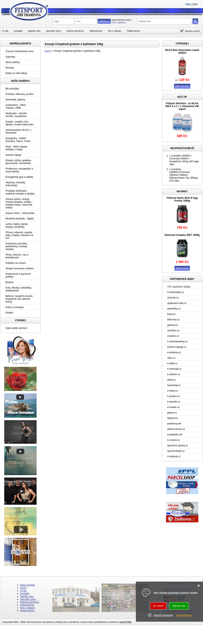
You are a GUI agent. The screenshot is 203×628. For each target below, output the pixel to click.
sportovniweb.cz (176, 451)
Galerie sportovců (75, 31)
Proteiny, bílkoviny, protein (19, 94)
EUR (195, 4)
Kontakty (18, 31)
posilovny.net (174, 423)
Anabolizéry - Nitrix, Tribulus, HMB (15, 106)
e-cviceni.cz (173, 440)
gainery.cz (172, 325)
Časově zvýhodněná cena (19, 51)
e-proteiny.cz (174, 352)
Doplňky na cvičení (15, 263)
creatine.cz (173, 336)
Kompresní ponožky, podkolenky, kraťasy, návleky (16, 246)
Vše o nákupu (114, 31)
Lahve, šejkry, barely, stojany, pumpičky (16, 225)
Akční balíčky (12, 62)
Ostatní (9, 312)
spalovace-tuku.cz (177, 303)
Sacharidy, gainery (15, 99)
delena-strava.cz (176, 429)
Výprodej (10, 56)
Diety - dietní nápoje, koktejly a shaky (16, 148)
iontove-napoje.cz (176, 347)
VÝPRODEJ (182, 43)
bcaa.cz (171, 314)
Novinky (9, 67)
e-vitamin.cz (173, 374)
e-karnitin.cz (173, 401)
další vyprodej (182, 86)
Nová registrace (119, 22)
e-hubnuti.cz (173, 456)
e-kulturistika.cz (175, 292)
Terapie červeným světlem (19, 268)
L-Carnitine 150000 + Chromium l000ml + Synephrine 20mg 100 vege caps (184, 160)
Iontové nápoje (13, 155)
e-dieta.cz (172, 390)
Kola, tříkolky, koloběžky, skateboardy (18, 289)
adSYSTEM (125, 622)
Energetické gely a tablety (19, 177)
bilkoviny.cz (173, 319)
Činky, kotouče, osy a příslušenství (16, 256)
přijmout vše (179, 605)
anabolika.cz (174, 308)
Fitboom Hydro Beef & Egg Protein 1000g (182, 199)
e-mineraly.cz (174, 368)
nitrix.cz (171, 357)
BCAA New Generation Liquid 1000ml (182, 51)
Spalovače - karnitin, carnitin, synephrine (16, 115)
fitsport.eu (172, 418)
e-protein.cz (173, 396)
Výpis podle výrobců (16, 328)
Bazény (9, 282)
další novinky (182, 268)
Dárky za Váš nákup (16, 73)
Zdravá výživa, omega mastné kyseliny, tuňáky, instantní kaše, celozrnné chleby (18, 203)
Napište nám (34, 31)
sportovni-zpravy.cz (177, 445)
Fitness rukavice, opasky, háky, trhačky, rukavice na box (19, 235)
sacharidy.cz (174, 385)
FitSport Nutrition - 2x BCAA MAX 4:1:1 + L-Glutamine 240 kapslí (182, 106)
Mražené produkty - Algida (19, 218)
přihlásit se (104, 21)
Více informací (184, 615)
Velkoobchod (95, 31)
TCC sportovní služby (178, 286)
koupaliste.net (174, 434)
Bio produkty (12, 88)
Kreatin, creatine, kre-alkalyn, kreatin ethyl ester (19, 123)
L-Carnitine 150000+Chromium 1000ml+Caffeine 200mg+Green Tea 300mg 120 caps (183, 175)
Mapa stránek (27, 585)
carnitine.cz (173, 330)
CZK (187, 4)
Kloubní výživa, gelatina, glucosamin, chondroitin (18, 162)
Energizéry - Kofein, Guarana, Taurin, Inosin (18, 140)
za (193, 31)
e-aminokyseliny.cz (177, 341)
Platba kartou (133, 31)
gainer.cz (172, 412)
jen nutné (158, 605)
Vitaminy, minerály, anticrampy (15, 184)
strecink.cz (173, 297)
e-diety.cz (172, 363)
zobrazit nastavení (163, 615)
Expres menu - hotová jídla (19, 213)
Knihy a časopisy (14, 307)
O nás (5, 31)
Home (48, 50)
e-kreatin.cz (173, 407)
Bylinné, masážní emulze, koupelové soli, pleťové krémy (19, 299)
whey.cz (171, 379)
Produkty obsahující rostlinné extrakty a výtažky (20, 192)
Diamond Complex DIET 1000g (182, 235)
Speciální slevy (53, 31)
